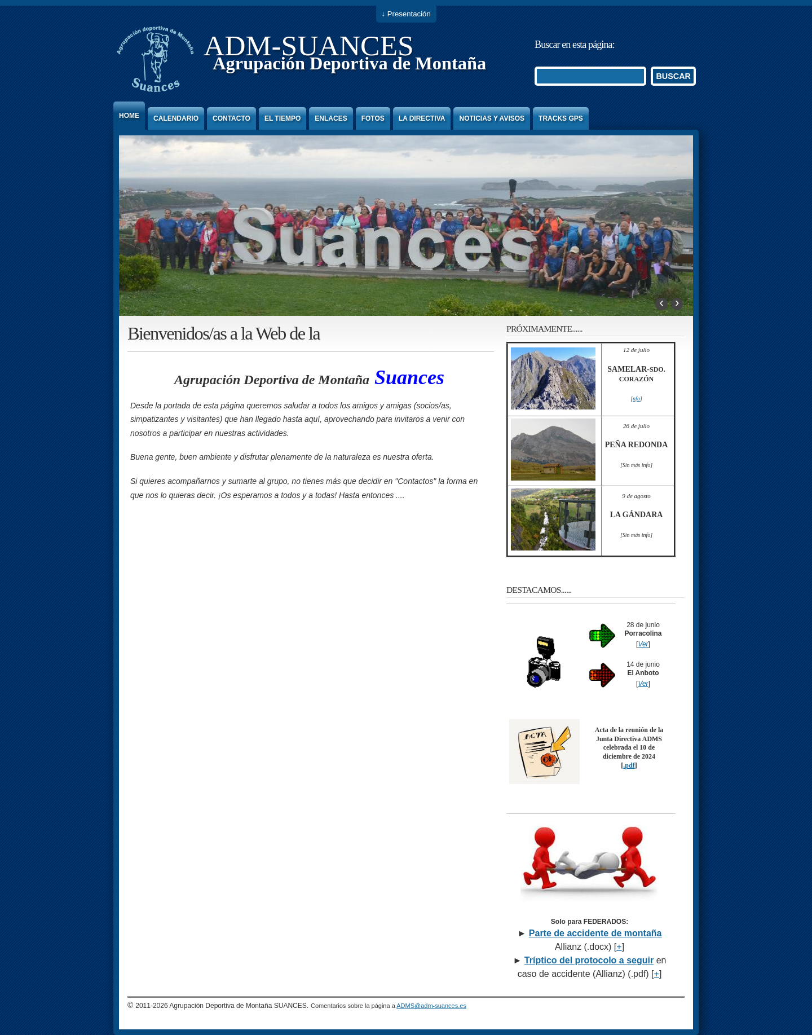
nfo (636, 398)
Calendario (175, 118)
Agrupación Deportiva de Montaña (349, 63)
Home (129, 116)
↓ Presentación (406, 14)
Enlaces (331, 118)
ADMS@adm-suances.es (431, 1005)
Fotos (373, 118)
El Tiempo (282, 118)
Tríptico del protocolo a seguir (589, 960)
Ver (643, 644)
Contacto (231, 118)
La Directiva (422, 118)
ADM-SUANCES (309, 45)
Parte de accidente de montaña (595, 933)
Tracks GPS (561, 118)
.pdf (628, 765)
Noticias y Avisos (491, 118)
